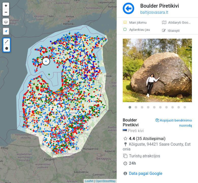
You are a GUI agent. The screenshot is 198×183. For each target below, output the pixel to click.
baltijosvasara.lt (154, 12)
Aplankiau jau (136, 29)
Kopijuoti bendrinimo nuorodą (174, 122)
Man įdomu (135, 22)
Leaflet (89, 180)
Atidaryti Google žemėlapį (180, 22)
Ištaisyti (171, 30)
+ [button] (6, 6)
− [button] (6, 12)
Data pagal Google (145, 173)
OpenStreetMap (105, 180)
